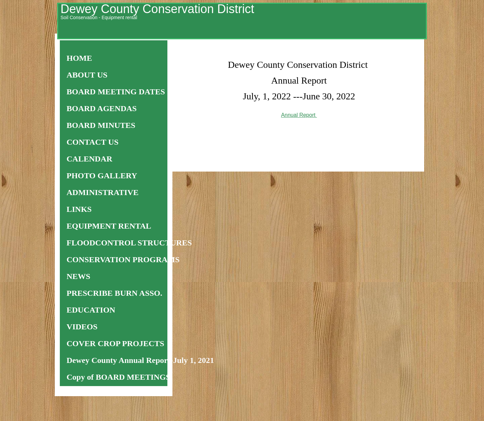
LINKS (79, 209)
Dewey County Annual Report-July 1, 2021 (140, 360)
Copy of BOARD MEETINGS (118, 377)
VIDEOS (82, 326)
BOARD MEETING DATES (116, 91)
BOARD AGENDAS (102, 108)
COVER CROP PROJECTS (115, 343)
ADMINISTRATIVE (102, 192)
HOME (79, 58)
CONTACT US (92, 142)
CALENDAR (89, 158)
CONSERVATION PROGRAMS (123, 259)
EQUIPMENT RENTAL (109, 226)
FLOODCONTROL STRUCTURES (129, 242)
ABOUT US (87, 75)
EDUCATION (91, 310)
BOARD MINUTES (101, 125)
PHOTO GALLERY (102, 175)
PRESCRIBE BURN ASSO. (114, 293)
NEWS (78, 276)
